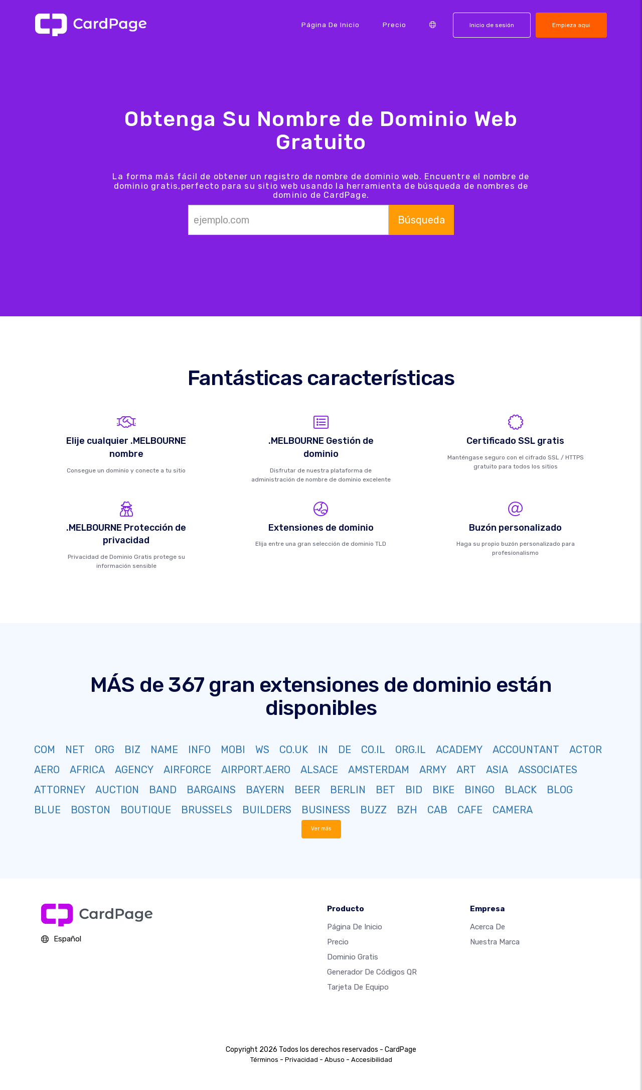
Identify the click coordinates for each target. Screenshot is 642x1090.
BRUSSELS (206, 810)
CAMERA (513, 810)
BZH (407, 810)
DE (344, 750)
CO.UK (293, 750)
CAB (437, 810)
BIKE (443, 790)
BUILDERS (266, 810)
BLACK (521, 790)
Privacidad (301, 1059)
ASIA (497, 770)
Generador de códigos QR (372, 972)
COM (44, 750)
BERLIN (348, 790)
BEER (307, 790)
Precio (394, 25)
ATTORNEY (59, 790)
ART (466, 770)
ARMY (432, 770)
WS (262, 750)
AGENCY (134, 770)
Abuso (335, 1059)
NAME (164, 750)
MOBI (233, 750)
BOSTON (90, 810)
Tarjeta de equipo (358, 987)
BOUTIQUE (145, 810)
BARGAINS (211, 790)
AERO (47, 770)
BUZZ (373, 810)
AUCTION (117, 790)
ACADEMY (459, 750)
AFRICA (87, 770)
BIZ (132, 750)
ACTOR (585, 750)
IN (323, 750)
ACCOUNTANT (526, 750)
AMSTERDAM (378, 770)
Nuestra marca (495, 941)
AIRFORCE (187, 770)
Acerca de (487, 926)
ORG (104, 750)
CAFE (470, 810)
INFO (199, 750)
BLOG (560, 790)
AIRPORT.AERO (255, 770)
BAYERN (265, 790)
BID (413, 790)
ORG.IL (410, 750)
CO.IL (373, 750)
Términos (264, 1059)
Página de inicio (330, 25)
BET (385, 790)
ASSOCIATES (547, 770)
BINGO (479, 790)
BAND (163, 790)
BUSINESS (325, 810)
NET (75, 750)
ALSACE (319, 770)
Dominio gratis (352, 956)
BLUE (47, 810)
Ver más (321, 828)
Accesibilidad (371, 1059)
